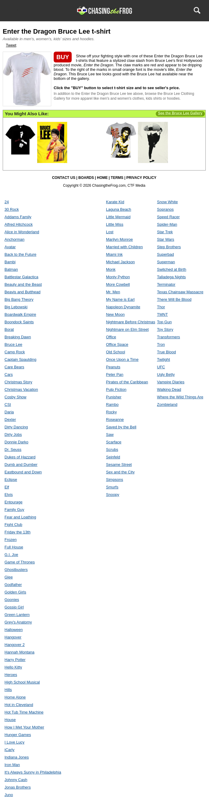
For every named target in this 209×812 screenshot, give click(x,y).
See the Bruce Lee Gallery (180, 113)
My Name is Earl (120, 299)
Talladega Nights (171, 277)
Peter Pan (115, 374)
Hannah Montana (19, 652)
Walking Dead (169, 389)
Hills (8, 689)
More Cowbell (118, 284)
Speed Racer (168, 217)
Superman (166, 262)
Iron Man (12, 764)
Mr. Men (113, 292)
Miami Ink (114, 254)
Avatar (10, 247)
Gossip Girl (14, 607)
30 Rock (11, 209)
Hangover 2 (14, 644)
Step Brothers (169, 247)
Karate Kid (115, 202)
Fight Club (13, 524)
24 (6, 202)
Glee (8, 577)
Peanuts (113, 367)
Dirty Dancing (16, 427)
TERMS (117, 178)
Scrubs (112, 449)
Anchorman (14, 239)
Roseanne (115, 419)
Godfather (13, 584)
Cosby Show (15, 397)
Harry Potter (14, 659)
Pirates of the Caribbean (127, 382)
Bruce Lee (13, 344)
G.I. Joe (11, 554)
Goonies (11, 599)
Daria (9, 412)
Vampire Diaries (171, 382)
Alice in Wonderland (21, 232)
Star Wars (165, 239)
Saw (110, 434)
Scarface (113, 442)
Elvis (8, 494)
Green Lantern (17, 614)
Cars (8, 374)
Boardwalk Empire (20, 314)
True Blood (166, 352)
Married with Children (124, 247)
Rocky (111, 412)
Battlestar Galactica (21, 277)
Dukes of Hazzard (19, 457)
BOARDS (86, 178)
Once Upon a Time (122, 359)
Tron (161, 344)
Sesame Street (119, 464)
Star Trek (165, 232)
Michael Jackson (120, 262)
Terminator (166, 284)
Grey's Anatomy (18, 622)
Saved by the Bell (121, 427)
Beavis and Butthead (22, 292)
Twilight (163, 359)
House (10, 719)
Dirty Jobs (13, 434)
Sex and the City (120, 472)
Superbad (165, 254)
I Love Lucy (14, 742)
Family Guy (14, 509)
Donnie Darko (16, 442)
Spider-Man (167, 224)
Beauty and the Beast (23, 284)
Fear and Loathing (20, 517)
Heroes (10, 674)
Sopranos (165, 209)
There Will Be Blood (174, 299)
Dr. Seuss (12, 449)
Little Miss (115, 224)
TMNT (162, 314)
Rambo (112, 404)
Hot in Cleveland (18, 704)
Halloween (13, 629)
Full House (13, 547)
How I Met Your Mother (24, 727)
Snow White (167, 202)
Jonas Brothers (17, 787)
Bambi (10, 262)
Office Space (117, 344)
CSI (7, 404)
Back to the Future (20, 254)
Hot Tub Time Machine (23, 712)
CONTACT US (63, 178)
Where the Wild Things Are (180, 397)
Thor (161, 307)
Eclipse (10, 479)
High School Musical (22, 682)
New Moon (115, 314)
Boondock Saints (19, 322)
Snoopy (112, 494)
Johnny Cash (15, 779)
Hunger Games (17, 734)
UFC (161, 367)
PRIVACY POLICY (141, 178)
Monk (111, 269)
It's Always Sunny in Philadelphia (32, 772)
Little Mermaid (118, 217)
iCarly (9, 749)
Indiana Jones (16, 757)
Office (111, 337)
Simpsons (114, 479)
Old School (115, 352)
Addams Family (17, 217)
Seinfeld (113, 457)
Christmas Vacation (21, 389)
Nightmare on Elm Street (127, 329)
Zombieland (167, 404)
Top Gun (164, 322)
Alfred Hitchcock (18, 224)
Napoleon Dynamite (123, 307)
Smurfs (112, 487)
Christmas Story (18, 382)
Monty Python (118, 277)
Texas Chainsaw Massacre (180, 292)
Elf (6, 487)
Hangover (12, 637)
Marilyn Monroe (119, 239)
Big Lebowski (16, 307)
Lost (110, 232)
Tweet (11, 45)
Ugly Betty (166, 374)
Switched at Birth (172, 269)
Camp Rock (14, 352)
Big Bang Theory (19, 299)
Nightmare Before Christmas (130, 322)
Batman (11, 269)
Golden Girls (15, 592)
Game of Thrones (19, 562)
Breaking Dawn (17, 337)
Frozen (10, 539)
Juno (8, 794)
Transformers (168, 337)
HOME (102, 178)
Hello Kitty (13, 667)
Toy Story (165, 329)
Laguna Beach (118, 209)
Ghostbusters (16, 569)
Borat (9, 329)
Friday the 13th (17, 532)
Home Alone (15, 697)
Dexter (10, 419)
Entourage (13, 502)
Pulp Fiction (116, 389)
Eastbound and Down (23, 472)
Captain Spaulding (20, 359)
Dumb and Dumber (20, 464)
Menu (12, 10)
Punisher (113, 397)
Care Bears (14, 367)
